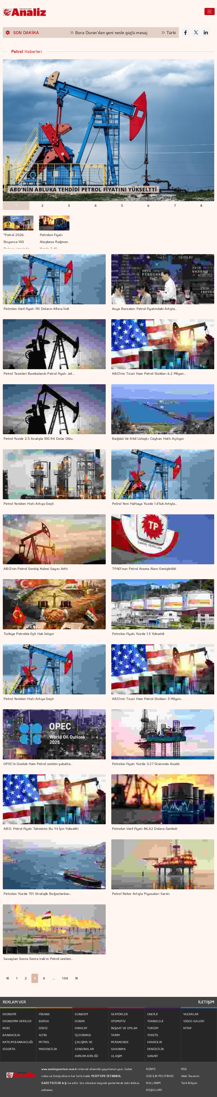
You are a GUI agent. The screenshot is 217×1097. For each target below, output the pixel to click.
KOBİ (6, 1028)
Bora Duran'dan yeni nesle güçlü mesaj (116, 32)
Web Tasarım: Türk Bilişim (190, 1079)
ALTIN (43, 1035)
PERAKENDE (120, 1042)
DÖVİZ (43, 1028)
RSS (184, 1069)
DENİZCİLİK (155, 1049)
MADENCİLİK (48, 1049)
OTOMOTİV (118, 1021)
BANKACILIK (11, 1035)
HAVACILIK (154, 1042)
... (53, 978)
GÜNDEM (81, 1014)
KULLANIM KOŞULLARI (154, 1086)
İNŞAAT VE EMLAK (124, 1028)
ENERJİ (152, 1014)
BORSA (44, 1021)
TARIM (115, 1035)
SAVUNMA (118, 1049)
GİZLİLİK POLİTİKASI (160, 1076)
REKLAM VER (14, 1001)
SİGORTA (9, 1049)
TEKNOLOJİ (155, 1021)
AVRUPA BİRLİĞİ (86, 1056)
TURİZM (152, 1028)
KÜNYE (151, 1069)
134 (65, 978)
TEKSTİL (153, 1035)
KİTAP (187, 1028)
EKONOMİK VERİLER (17, 1021)
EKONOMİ (9, 1014)
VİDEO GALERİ (193, 1021)
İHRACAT (81, 1028)
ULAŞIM (116, 1056)
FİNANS (44, 1014)
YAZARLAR (190, 1014)
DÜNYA (80, 1021)
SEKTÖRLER (119, 1014)
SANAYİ (152, 1056)
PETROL (44, 1042)
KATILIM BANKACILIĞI (18, 1042)
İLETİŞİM (206, 1001)
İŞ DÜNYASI (83, 1035)
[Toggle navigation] (209, 11)
